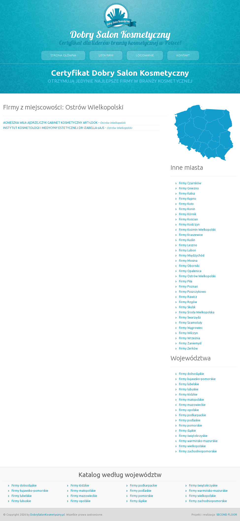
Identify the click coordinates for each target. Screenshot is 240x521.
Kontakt (183, 55)
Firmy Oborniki (189, 265)
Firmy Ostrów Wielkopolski (197, 276)
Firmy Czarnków (190, 183)
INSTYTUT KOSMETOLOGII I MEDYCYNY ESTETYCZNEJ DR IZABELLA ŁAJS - (67, 127)
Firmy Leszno (188, 245)
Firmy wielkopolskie (192, 446)
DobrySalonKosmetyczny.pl (47, 514)
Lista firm (106, 55)
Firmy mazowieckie (192, 404)
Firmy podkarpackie (192, 415)
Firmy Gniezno (189, 188)
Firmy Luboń (187, 250)
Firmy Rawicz (188, 296)
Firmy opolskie (189, 410)
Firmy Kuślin (187, 240)
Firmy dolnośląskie (191, 373)
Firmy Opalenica (190, 271)
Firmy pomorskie (190, 425)
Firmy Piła (185, 281)
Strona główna (63, 55)
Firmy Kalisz (187, 193)
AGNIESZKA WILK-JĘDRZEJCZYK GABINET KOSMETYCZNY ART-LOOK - (64, 122)
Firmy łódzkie (188, 394)
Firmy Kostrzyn (189, 224)
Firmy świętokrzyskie (193, 435)
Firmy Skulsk (187, 307)
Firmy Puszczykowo (192, 291)
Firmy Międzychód (191, 255)
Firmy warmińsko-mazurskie (198, 441)
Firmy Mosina (188, 260)
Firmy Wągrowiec (191, 327)
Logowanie (145, 55)
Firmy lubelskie (189, 384)
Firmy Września (189, 338)
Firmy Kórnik (187, 214)
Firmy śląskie (187, 430)
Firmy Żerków (188, 348)
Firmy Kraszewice (191, 234)
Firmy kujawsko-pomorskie (197, 379)
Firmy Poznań (188, 286)
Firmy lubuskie (188, 389)
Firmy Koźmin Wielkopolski (197, 229)
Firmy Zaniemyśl (190, 343)
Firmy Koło (186, 203)
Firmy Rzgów (188, 302)
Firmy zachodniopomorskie (198, 451)
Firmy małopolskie (191, 399)
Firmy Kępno (187, 198)
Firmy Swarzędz (190, 317)
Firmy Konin (187, 209)
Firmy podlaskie (189, 420)
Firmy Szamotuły (190, 322)
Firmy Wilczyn (188, 333)
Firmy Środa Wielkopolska (196, 312)
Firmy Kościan (188, 219)
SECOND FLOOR (226, 514)
